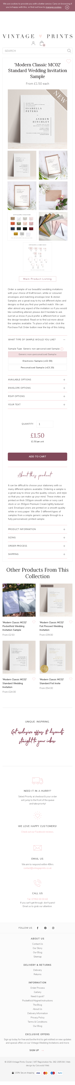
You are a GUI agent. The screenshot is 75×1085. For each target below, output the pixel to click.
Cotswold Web (42, 1065)
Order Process (37, 987)
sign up (37, 1050)
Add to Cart (37, 456)
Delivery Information (37, 1013)
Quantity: (28, 424)
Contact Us (37, 944)
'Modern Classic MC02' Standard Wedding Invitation (15, 683)
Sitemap (38, 956)
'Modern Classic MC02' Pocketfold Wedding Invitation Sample (15, 626)
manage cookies (53, 7)
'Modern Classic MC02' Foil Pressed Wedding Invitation (52, 626)
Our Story (37, 948)
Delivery (37, 970)
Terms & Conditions (37, 1021)
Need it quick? (37, 996)
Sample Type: (15, 348)
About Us (37, 1009)
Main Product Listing (37, 279)
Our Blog (37, 952)
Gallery (37, 992)
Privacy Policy (38, 1017)
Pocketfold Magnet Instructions (37, 1000)
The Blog (37, 1004)
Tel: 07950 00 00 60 (37, 899)
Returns (37, 974)
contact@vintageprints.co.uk (37, 868)
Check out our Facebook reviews (37, 831)
